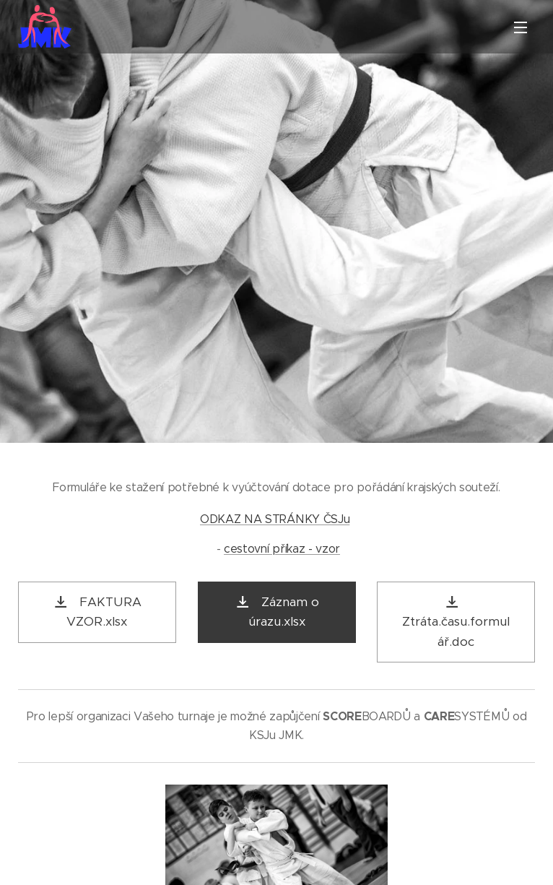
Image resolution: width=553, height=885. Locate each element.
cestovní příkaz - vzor (282, 549)
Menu (520, 27)
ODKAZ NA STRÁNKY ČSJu (274, 518)
